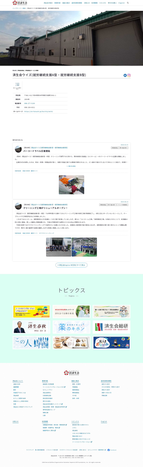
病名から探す (106, 390)
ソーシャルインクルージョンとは (54, 387)
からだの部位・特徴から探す (111, 387)
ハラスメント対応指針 (52, 450)
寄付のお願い (112, 3)
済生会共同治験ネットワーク (53, 404)
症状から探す (106, 384)
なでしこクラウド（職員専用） (97, 450)
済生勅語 (16, 395)
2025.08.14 (124, 202)
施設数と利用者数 (48, 384)
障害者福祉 (21, 70)
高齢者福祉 (75, 390)
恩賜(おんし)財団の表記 (20, 401)
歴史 (14, 390)
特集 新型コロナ (77, 436)
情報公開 (45, 412)
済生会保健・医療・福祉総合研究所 (55, 407)
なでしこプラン (48, 390)
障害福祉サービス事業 (32, 70)
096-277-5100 (29, 103)
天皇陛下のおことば (19, 393)
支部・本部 (75, 398)
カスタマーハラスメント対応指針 (69, 450)
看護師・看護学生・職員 (51, 428)
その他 (74, 395)
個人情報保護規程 (40, 450)
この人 (74, 428)
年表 (14, 404)
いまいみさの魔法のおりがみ (81, 433)
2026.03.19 (124, 145)
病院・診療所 (76, 384)
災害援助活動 (47, 395)
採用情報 (94, 3)
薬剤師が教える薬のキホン (80, 425)
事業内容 (57, 3)
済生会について (18, 381)
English (122, 3)
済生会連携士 (47, 393)
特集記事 (104, 395)
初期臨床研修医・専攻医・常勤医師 (55, 425)
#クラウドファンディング (46, 233)
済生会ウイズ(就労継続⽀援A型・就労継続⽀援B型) (49, 148)
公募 (44, 415)
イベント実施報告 (122, 204)
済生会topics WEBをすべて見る (71, 265)
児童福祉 (75, 387)
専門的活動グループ (49, 410)
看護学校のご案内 (49, 430)
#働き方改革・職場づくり (30, 171)
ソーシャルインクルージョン (82, 442)
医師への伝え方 (106, 393)
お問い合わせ (82, 450)
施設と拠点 (66, 3)
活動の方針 (16, 384)
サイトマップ (30, 450)
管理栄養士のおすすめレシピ (81, 439)
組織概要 (16, 387)
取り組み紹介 (123, 147)
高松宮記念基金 (48, 398)
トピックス (103, 3)
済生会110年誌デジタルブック (22, 407)
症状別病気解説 (77, 3)
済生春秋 (75, 430)
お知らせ (87, 3)
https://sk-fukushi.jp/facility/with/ (38, 111)
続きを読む (72, 166)
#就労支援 (18, 171)
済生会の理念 (48, 3)
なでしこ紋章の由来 (19, 398)
